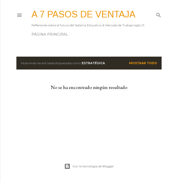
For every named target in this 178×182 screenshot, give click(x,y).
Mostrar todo (143, 63)
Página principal (50, 34)
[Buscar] (159, 14)
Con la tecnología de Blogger (89, 166)
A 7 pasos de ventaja (83, 14)
